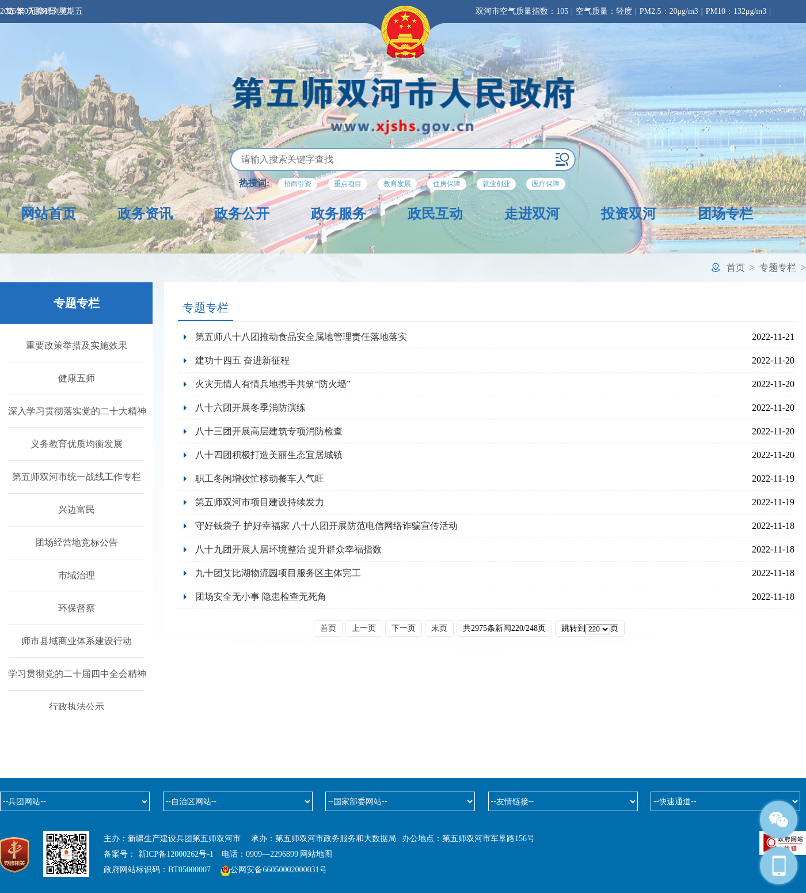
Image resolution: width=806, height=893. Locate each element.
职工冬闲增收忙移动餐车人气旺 (259, 478)
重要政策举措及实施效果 (76, 345)
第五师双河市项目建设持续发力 (259, 502)
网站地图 (316, 854)
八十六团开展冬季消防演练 (250, 408)
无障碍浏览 (48, 11)
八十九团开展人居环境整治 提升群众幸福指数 (288, 549)
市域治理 (76, 575)
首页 (736, 268)
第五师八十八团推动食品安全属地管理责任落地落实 (301, 337)
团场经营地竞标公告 (76, 542)
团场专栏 (725, 213)
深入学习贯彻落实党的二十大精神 (77, 411)
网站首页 (48, 213)
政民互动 (435, 213)
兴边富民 (76, 509)
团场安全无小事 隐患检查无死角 (260, 596)
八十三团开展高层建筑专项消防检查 (269, 431)
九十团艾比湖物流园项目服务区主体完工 (280, 573)
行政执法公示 (76, 707)
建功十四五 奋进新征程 (242, 360)
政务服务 (338, 213)
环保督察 (76, 608)
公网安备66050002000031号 (278, 869)
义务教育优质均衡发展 (77, 444)
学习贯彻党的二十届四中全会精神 (77, 674)
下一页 (403, 628)
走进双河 (532, 213)
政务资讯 (145, 213)
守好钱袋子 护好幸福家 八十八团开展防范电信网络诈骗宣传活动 (326, 526)
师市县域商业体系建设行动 (76, 641)
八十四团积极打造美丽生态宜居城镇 (269, 455)
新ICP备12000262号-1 (176, 854)
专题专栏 (777, 268)
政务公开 (241, 213)
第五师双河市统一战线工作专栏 (76, 477)
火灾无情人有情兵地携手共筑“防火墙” (273, 384)
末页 (439, 628)
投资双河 (628, 213)
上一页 (364, 628)
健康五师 (76, 378)
